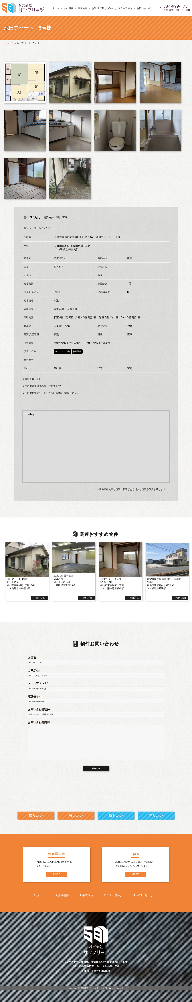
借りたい (36, 815)
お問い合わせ (144, 8)
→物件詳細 (39, 597)
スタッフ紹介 (125, 8)
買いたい (76, 815)
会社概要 (68, 8)
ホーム (55, 8)
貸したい (116, 815)
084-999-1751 (86, 966)
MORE (56, 874)
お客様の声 (98, 8)
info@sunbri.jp (101, 970)
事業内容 (82, 8)
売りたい (156, 815)
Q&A (111, 8)
